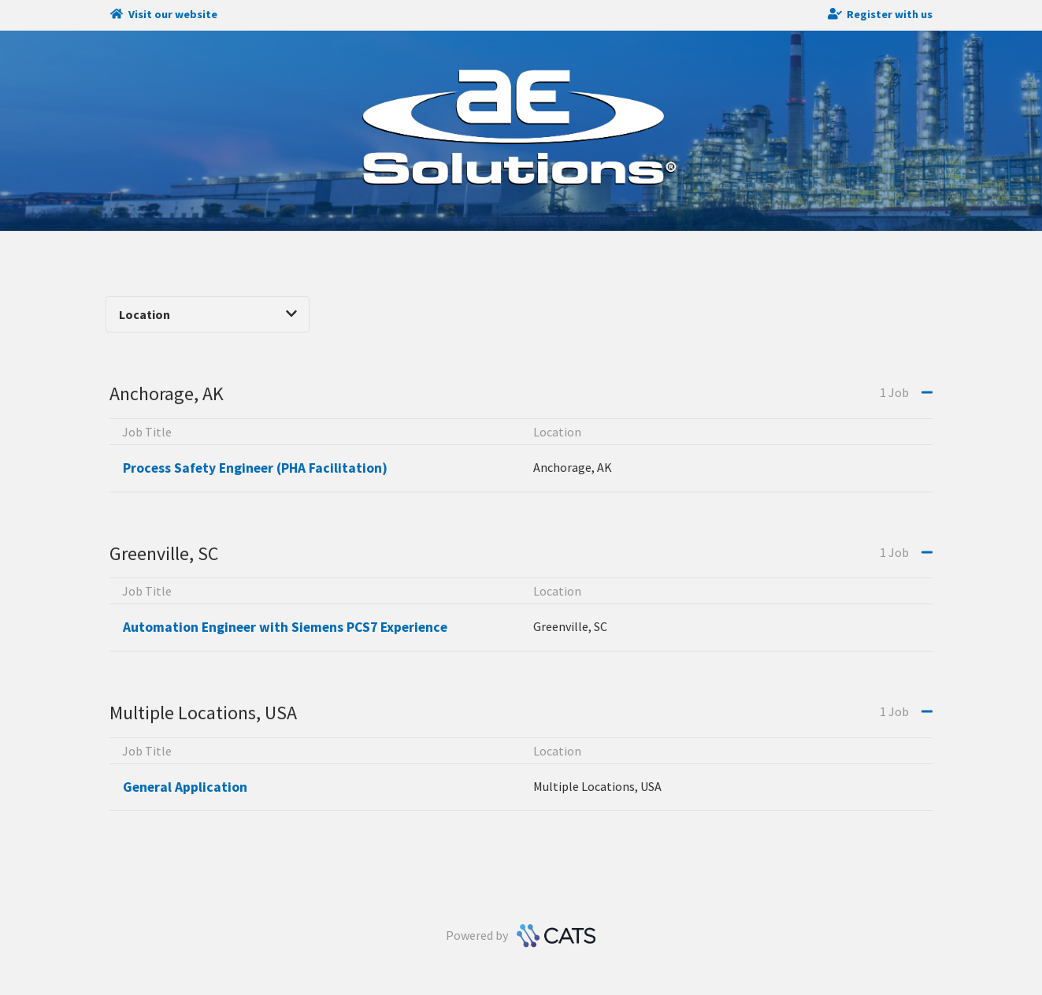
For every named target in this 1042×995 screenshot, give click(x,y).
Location (208, 314)
